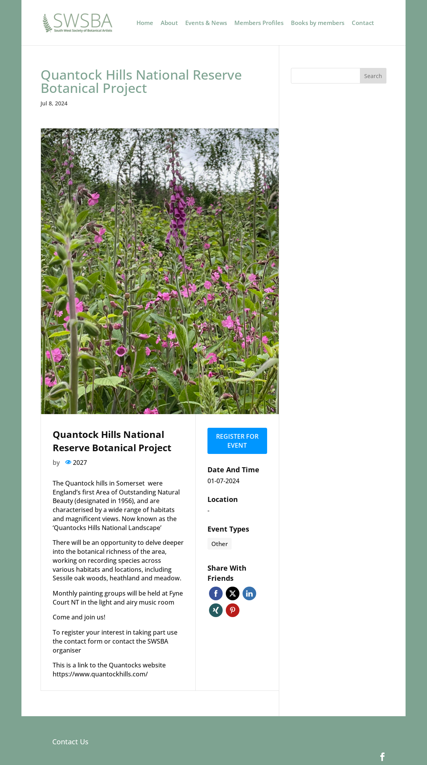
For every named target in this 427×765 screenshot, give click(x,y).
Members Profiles (258, 23)
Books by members (317, 23)
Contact (363, 23)
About (169, 23)
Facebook (216, 593)
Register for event (237, 440)
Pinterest (232, 610)
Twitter (232, 593)
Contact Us (70, 741)
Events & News (206, 23)
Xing (216, 610)
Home (144, 23)
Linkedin (249, 593)
